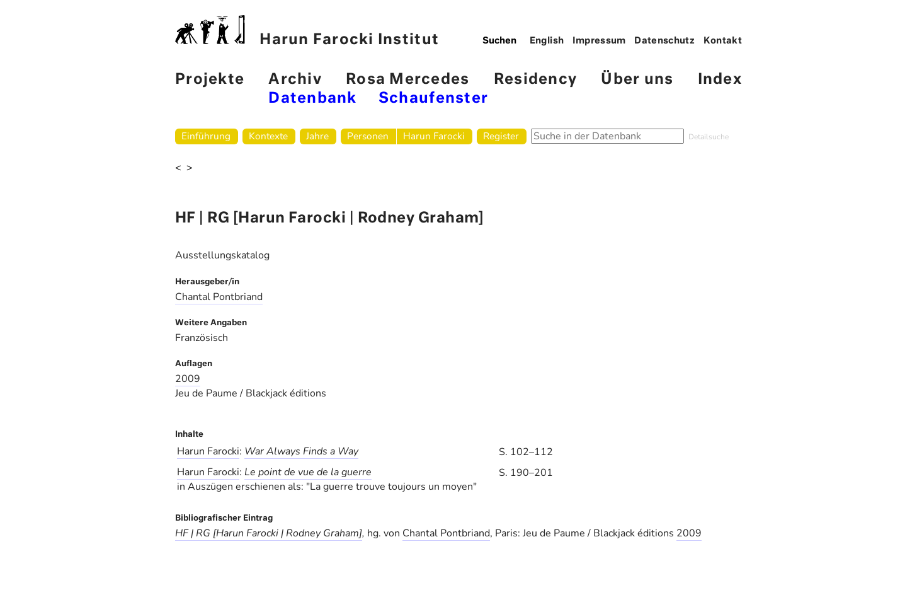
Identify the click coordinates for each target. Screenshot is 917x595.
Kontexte (268, 135)
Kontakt (723, 41)
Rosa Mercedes (407, 79)
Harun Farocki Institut (307, 31)
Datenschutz (664, 41)
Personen (368, 135)
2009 (187, 379)
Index (720, 79)
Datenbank (312, 98)
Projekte (209, 79)
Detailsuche (708, 137)
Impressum (599, 41)
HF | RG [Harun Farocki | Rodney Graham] (268, 533)
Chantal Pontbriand (219, 297)
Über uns (637, 79)
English (547, 41)
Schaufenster (433, 98)
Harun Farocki (434, 135)
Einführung (206, 135)
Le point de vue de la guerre (308, 472)
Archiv (295, 79)
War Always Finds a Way (301, 451)
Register (501, 135)
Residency (535, 79)
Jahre (317, 135)
